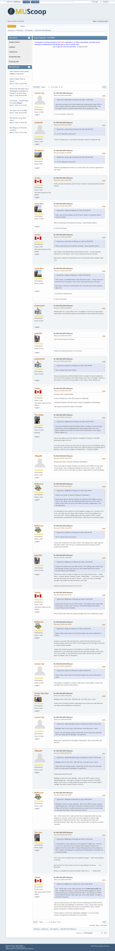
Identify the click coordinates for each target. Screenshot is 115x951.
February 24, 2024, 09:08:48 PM (62, 666)
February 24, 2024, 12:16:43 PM (62, 528)
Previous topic (94, 925)
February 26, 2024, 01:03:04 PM (62, 879)
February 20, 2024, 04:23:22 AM (62, 417)
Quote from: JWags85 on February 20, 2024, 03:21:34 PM (74, 490)
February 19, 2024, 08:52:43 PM (62, 361)
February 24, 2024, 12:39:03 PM (62, 557)
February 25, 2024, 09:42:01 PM (62, 719)
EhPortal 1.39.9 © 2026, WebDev (14, 945)
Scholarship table (103, 21)
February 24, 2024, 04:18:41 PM (62, 594)
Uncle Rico (13, 130)
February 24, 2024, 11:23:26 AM (62, 486)
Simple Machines (20, 947)
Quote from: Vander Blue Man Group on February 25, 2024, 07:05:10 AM (79, 724)
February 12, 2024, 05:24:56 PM (62, 237)
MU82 (27, 71)
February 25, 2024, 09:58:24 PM (62, 753)
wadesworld (39, 306)
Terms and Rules (98, 946)
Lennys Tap (39, 93)
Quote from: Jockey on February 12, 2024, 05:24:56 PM (73, 275)
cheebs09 (38, 123)
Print (104, 87)
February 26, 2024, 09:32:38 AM (62, 795)
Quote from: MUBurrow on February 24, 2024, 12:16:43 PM (74, 562)
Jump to (78, 933)
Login (54, 47)
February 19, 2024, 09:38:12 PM (62, 390)
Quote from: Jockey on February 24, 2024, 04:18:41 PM (73, 628)
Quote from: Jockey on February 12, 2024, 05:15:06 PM (73, 210)
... (50, 87)
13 (62, 87)
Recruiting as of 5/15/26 (17, 128)
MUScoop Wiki (14, 61)
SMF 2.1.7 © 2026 (10, 947)
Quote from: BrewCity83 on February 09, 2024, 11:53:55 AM (75, 100)
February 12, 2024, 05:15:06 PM (62, 180)
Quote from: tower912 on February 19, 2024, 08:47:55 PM (74, 365)
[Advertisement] (69, 65)
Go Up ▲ (106, 946)
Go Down (36, 87)
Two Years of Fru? (15, 110)
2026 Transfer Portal (16, 71)
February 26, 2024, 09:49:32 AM (62, 834)
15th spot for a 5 (15, 118)
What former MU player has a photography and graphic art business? (19, 91)
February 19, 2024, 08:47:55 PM (62, 335)
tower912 (38, 333)
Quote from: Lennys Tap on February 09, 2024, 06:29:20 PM (75, 129)
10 (53, 87)
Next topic (103, 925)
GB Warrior (39, 150)
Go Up (35, 922)
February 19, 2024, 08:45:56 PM (62, 308)
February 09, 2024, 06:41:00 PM (62, 125)
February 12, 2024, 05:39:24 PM (62, 270)
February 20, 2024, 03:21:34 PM (62, 458)
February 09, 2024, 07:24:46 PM (62, 152)
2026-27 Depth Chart (17, 79)
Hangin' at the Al (14, 42)
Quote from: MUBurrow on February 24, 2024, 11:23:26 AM (74, 839)
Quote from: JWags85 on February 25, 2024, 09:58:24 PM (74, 799)
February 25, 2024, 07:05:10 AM (62, 695)
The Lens (38, 832)
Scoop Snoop (22, 93)
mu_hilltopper (18, 103)
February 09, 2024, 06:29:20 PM (62, 95)
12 (59, 87)
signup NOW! (83, 47)
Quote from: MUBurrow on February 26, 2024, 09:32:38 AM (74, 884)
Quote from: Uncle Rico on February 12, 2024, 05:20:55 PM (75, 241)
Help (92, 946)
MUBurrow (38, 484)
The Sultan (38, 415)
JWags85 (38, 456)
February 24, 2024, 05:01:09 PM (62, 624)
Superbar (12, 47)
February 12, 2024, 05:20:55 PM (62, 206)
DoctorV (12, 81)
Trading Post (13, 52)
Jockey (37, 178)
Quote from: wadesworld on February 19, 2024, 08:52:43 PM (75, 421)
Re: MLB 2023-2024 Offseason (63, 93)
